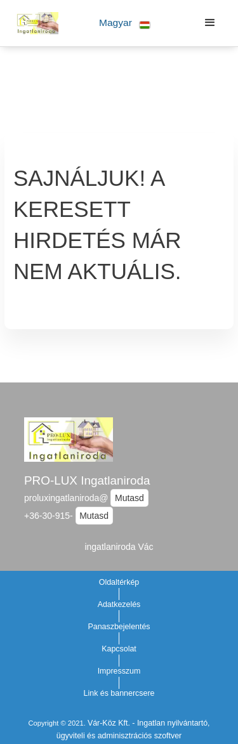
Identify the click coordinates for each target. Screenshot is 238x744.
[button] (124, 23)
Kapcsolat (119, 648)
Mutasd (129, 498)
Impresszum (119, 671)
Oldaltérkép (119, 582)
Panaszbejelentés (119, 626)
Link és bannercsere (119, 693)
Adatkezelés (119, 604)
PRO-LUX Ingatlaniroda (87, 480)
